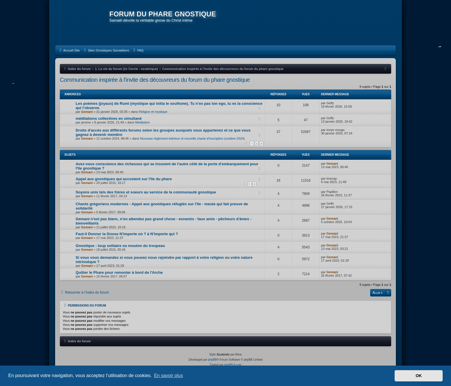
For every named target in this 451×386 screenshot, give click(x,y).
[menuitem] (69, 50)
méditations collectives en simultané (109, 118)
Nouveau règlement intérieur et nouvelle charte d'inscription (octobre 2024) (192, 138)
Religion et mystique (153, 111)
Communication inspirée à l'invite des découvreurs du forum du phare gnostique (155, 80)
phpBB (212, 359)
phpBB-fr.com (233, 364)
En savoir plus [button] (168, 375)
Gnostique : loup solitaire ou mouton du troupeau (120, 246)
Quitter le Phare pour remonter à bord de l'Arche (119, 272)
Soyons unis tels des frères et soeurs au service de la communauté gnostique (146, 192)
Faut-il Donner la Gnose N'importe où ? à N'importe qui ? (127, 234)
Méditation (142, 122)
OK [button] (419, 375)
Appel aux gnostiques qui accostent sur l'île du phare (124, 179)
